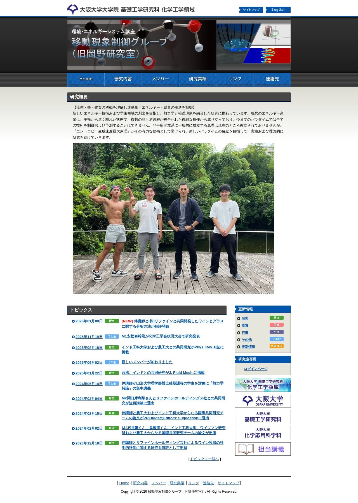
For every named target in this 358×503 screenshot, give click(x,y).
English (278, 9)
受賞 (245, 325)
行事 (245, 333)
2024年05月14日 (89, 384)
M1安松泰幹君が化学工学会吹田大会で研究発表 (161, 336)
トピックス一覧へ (204, 459)
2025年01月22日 (89, 373)
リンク (234, 80)
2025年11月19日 (89, 337)
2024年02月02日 (89, 428)
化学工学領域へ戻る (134, 8)
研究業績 (197, 80)
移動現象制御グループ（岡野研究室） (179, 45)
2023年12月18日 (89, 443)
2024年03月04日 (89, 399)
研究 (245, 318)
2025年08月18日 (89, 348)
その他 (247, 340)
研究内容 (123, 80)
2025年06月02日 (89, 362)
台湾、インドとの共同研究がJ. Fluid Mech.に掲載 (163, 373)
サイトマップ (251, 9)
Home (85, 80)
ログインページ (255, 369)
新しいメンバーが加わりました (147, 362)
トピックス (81, 310)
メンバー (160, 80)
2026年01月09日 (89, 321)
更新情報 (248, 347)
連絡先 (272, 80)
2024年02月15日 (89, 413)
